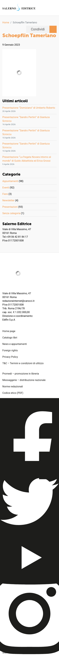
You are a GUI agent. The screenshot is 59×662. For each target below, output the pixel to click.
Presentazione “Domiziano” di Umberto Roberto (28, 107)
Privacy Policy (10, 356)
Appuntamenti (10, 181)
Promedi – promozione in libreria (20, 373)
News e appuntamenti (14, 344)
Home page (8, 331)
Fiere (5, 194)
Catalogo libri (9, 337)
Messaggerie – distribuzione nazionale (24, 380)
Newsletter (8, 200)
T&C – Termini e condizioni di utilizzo (23, 363)
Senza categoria (11, 213)
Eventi (5, 187)
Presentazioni (10, 206)
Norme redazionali (12, 386)
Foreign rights (10, 350)
